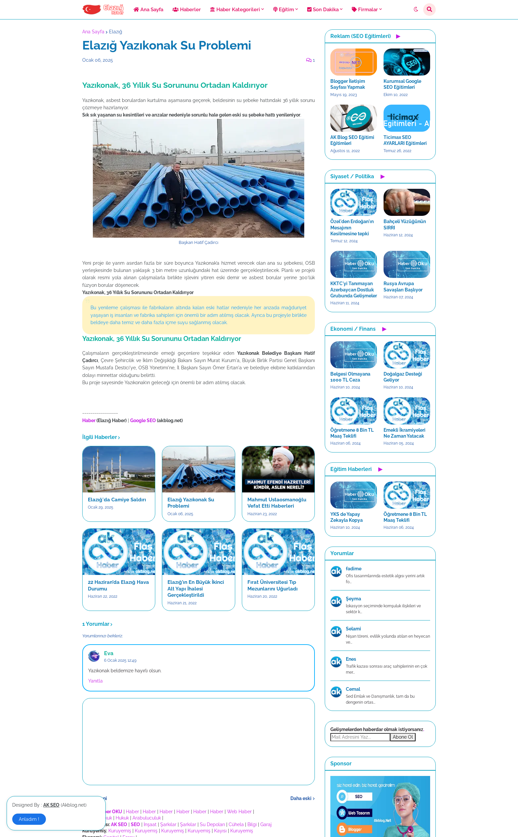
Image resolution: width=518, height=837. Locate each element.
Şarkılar (168, 824)
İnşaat (150, 824)
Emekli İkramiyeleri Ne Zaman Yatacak (405, 433)
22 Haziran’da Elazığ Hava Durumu (118, 585)
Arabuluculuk (146, 817)
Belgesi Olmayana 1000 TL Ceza (350, 377)
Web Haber (239, 811)
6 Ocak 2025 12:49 (120, 660)
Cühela (236, 824)
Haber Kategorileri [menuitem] (235, 10)
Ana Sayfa (93, 31)
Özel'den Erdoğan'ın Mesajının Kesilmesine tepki (352, 227)
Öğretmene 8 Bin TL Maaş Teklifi (352, 433)
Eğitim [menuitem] (283, 10)
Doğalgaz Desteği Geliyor (403, 377)
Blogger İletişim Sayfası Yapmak (347, 84)
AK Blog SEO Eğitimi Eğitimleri (352, 140)
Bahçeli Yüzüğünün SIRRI (405, 224)
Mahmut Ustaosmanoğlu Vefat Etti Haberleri (276, 503)
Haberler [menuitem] (186, 10)
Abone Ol (403, 737)
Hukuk (122, 817)
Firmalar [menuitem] (365, 10)
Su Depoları (212, 824)
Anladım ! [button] (29, 819)
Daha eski (301, 798)
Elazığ (115, 31)
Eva (108, 653)
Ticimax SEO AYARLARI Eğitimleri (405, 140)
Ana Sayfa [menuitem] (148, 10)
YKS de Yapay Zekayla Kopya (346, 517)
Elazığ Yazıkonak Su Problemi (190, 503)
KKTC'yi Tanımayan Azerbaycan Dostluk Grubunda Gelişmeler (353, 289)
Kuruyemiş (119, 830)
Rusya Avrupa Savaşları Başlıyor (403, 286)
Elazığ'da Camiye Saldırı (117, 500)
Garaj (266, 824)
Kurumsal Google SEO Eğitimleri (402, 84)
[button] (416, 9)
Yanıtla (95, 681)
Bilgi (252, 824)
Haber (132, 811)
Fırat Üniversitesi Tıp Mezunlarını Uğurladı (272, 585)
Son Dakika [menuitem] (323, 10)
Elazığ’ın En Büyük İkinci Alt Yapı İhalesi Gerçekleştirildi (195, 588)
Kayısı (220, 830)
